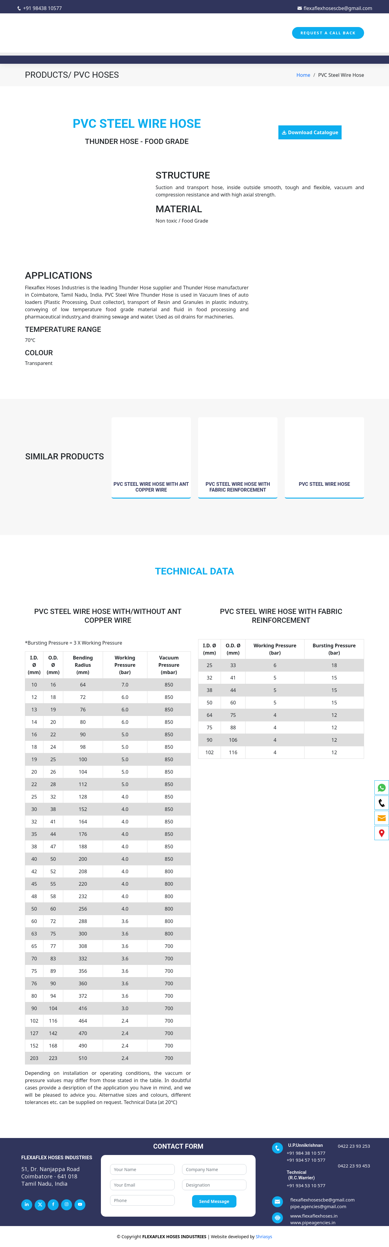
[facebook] (53, 1204)
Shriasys (264, 1236)
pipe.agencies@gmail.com (318, 1206)
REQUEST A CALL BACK (328, 33)
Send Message (214, 1201)
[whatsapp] (381, 787)
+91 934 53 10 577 (306, 1185)
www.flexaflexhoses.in (314, 1216)
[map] (381, 833)
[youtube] (79, 1204)
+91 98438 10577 (39, 8)
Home (304, 75)
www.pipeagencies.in (313, 1222)
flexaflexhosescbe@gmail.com (334, 8)
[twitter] (40, 1205)
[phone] (381, 803)
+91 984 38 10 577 (306, 1153)
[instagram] (66, 1204)
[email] (381, 818)
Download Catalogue (313, 132)
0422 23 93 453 (354, 1166)
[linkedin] (26, 1204)
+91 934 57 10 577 (306, 1160)
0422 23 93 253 (354, 1146)
